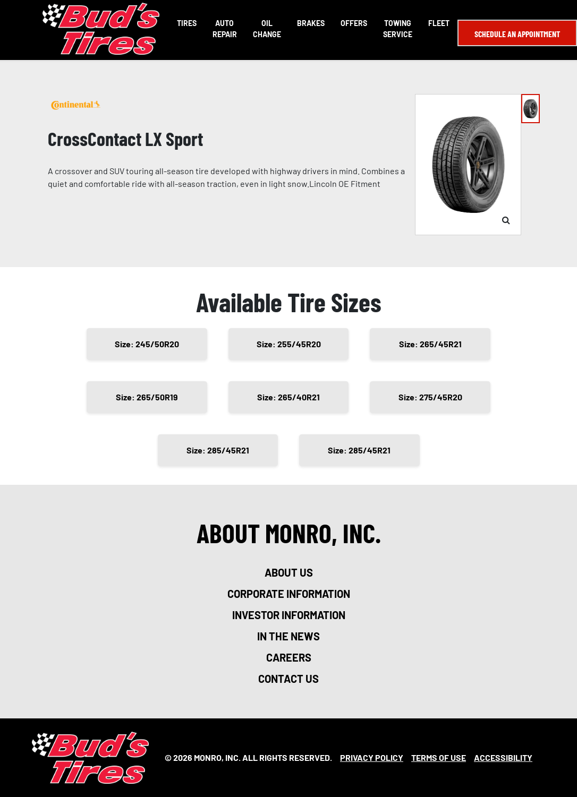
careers (288, 657)
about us (289, 572)
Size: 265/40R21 (288, 397)
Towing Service (397, 29)
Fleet (438, 23)
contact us (288, 678)
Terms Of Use (438, 757)
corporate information (288, 593)
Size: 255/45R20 (289, 344)
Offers (354, 23)
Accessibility (503, 757)
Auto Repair (225, 29)
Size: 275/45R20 (430, 397)
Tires (187, 23)
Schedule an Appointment (517, 34)
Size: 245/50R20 (147, 344)
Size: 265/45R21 (430, 344)
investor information (288, 615)
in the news (288, 636)
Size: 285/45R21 (217, 450)
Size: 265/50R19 (147, 397)
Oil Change (267, 29)
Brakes (311, 23)
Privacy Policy (371, 757)
